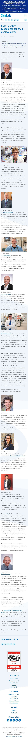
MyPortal (14, 710)
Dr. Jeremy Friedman (6, 294)
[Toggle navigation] (25, 15)
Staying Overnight (14, 681)
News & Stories (14, 683)
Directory (14, 685)
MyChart (13, 687)
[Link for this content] (14, 20)
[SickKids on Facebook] (11, 720)
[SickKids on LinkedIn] (19, 720)
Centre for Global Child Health (18, 456)
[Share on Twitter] (9, 20)
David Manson (15, 610)
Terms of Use (19, 736)
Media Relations (14, 703)
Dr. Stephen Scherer (6, 334)
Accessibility (8, 736)
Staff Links (14, 712)
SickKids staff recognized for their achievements (12, 28)
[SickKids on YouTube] (16, 720)
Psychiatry (6, 514)
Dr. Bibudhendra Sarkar (7, 212)
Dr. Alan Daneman (5, 574)
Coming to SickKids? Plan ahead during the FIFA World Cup (14, 2)
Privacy (13, 736)
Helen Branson (7, 610)
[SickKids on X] (14, 720)
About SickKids (14, 678)
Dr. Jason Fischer (5, 255)
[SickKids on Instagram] (8, 720)
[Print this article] (17, 20)
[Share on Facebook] (6, 20)
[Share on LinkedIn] (12, 20)
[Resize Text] (25, 20)
